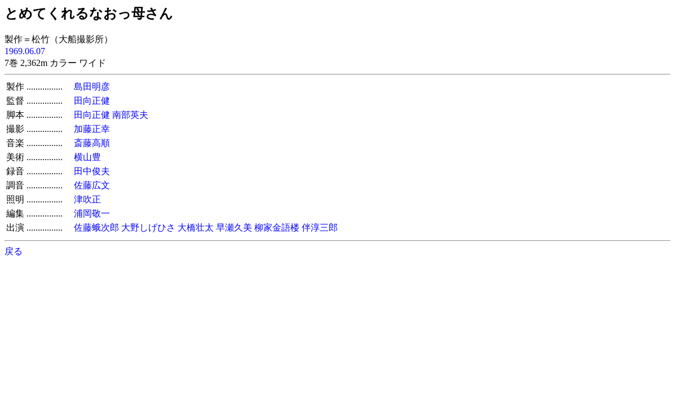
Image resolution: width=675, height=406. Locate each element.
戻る (14, 251)
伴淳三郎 (320, 227)
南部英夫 (130, 115)
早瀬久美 (234, 227)
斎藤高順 (92, 143)
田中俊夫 (92, 171)
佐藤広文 (92, 185)
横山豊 (87, 157)
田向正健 (92, 100)
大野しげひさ (148, 227)
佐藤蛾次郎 (96, 227)
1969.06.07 (25, 51)
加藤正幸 (92, 129)
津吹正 (87, 199)
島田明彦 (92, 86)
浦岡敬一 (92, 213)
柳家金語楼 (276, 227)
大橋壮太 (196, 227)
